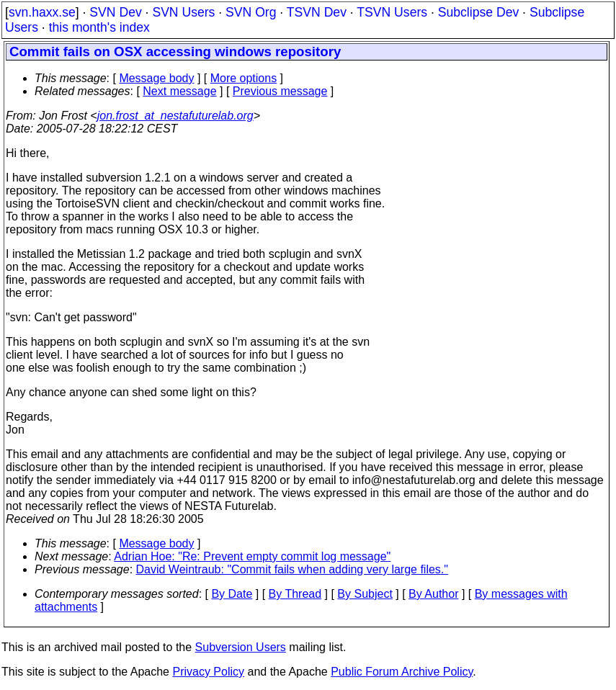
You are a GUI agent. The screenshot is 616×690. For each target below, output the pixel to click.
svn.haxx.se (42, 12)
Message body (156, 78)
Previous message (280, 91)
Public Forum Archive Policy (402, 672)
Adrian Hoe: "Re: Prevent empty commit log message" (252, 556)
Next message (179, 91)
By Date (231, 594)
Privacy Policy (208, 672)
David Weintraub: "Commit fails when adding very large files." (292, 569)
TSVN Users (392, 12)
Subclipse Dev (478, 12)
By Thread (295, 594)
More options (243, 78)
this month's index (99, 27)
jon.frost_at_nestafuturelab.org (175, 115)
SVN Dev (115, 12)
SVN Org (251, 12)
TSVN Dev (317, 12)
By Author (433, 594)
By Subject (364, 594)
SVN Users (183, 12)
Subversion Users (240, 647)
